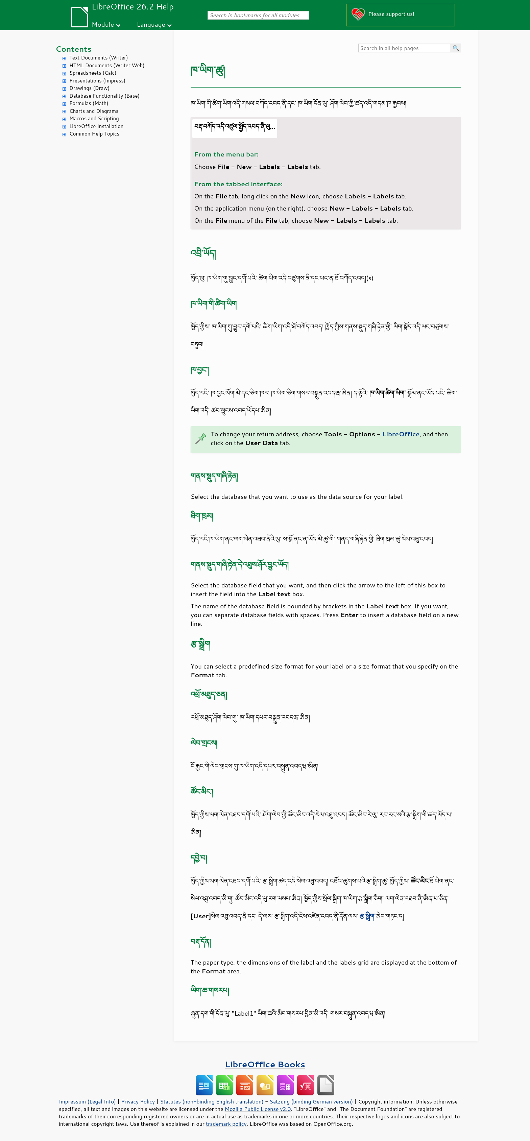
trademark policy (226, 1123)
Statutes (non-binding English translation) (211, 1101)
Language (151, 24)
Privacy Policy (138, 1101)
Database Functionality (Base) (104, 95)
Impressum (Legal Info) (87, 1101)
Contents (73, 49)
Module (103, 24)
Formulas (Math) (89, 103)
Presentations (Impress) (97, 80)
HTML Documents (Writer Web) (107, 65)
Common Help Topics (94, 133)
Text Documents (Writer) (98, 57)
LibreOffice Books (265, 1064)
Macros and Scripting (94, 118)
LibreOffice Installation (96, 126)
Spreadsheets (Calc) (92, 72)
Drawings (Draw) (89, 88)
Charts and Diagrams (93, 111)
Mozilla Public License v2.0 (258, 1109)
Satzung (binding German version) (311, 1101)
